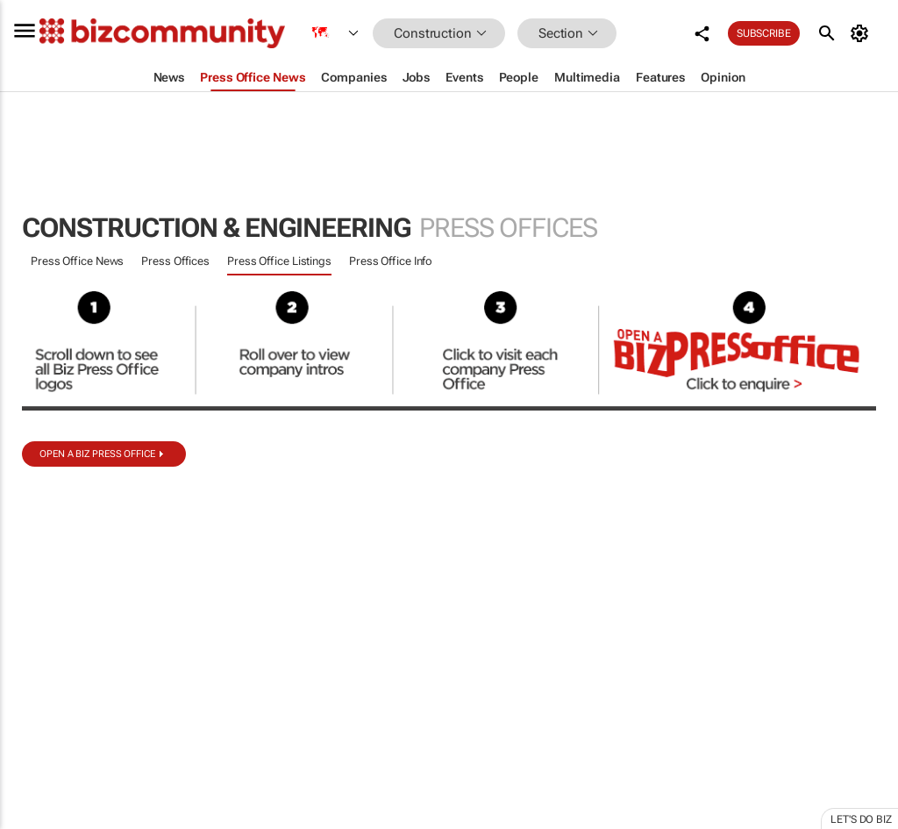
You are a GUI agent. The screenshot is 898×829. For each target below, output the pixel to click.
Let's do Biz (861, 819)
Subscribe (764, 33)
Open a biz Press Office (97, 454)
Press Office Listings (279, 261)
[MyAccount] (862, 33)
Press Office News (77, 261)
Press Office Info (390, 261)
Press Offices (175, 261)
